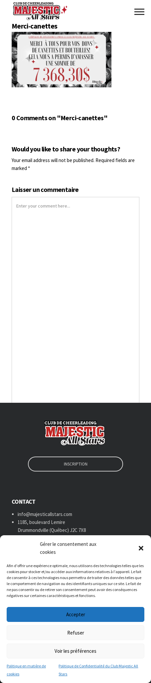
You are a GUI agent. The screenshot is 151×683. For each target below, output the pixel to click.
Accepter (75, 614)
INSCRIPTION (75, 464)
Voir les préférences (75, 651)
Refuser (75, 633)
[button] (141, 548)
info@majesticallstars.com (45, 514)
